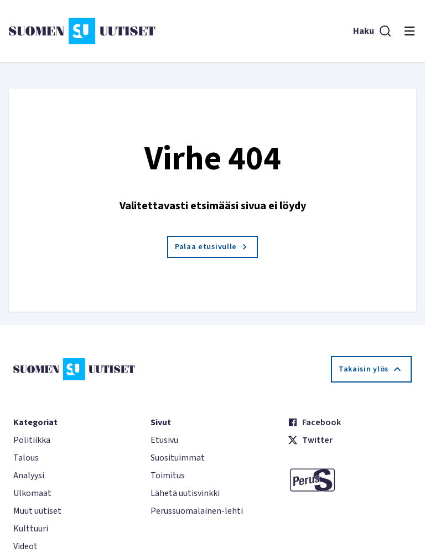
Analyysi (28, 475)
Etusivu (164, 440)
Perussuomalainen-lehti (197, 511)
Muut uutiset (37, 511)
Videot (25, 546)
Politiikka (31, 440)
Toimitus (168, 475)
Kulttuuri (30, 529)
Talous (26, 458)
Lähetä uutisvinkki (185, 493)
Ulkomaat (32, 493)
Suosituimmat (178, 458)
